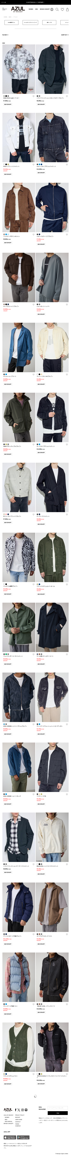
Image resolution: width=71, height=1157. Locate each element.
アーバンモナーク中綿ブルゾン (12, 936)
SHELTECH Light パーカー (11, 98)
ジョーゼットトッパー (43, 306)
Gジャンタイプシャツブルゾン (12, 516)
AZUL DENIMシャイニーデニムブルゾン (15, 726)
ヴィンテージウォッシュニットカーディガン (49, 726)
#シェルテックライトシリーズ (30, 22)
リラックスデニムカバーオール (46, 586)
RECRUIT (17, 1117)
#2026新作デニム (11, 22)
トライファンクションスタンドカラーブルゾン (50, 98)
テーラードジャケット (43, 516)
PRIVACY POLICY (19, 1115)
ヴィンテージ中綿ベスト (10, 1006)
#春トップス (49, 22)
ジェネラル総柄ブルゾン (10, 586)
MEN (36, 9)
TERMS (17, 1124)
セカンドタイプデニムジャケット (46, 166)
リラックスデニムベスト (10, 1076)
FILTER (5, 35)
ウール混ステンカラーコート (45, 656)
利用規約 (58, 1118)
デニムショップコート (9, 376)
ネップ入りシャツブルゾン (11, 306)
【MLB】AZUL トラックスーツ (46, 1006)
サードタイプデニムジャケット (46, 446)
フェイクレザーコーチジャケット (13, 656)
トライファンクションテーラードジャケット (16, 866)
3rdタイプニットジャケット (11, 166)
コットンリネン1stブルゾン (45, 376)
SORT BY (65, 35)
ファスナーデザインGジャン (11, 236)
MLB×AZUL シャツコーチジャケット (47, 866)
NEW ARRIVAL (8, 1121)
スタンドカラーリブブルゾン (45, 236)
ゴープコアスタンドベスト (44, 936)
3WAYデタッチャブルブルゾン (12, 446)
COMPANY (18, 1126)
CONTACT (18, 1121)
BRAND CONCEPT (45, 9)
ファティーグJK (41, 796)
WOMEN (31, 9)
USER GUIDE (18, 1119)
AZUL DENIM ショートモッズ (12, 796)
